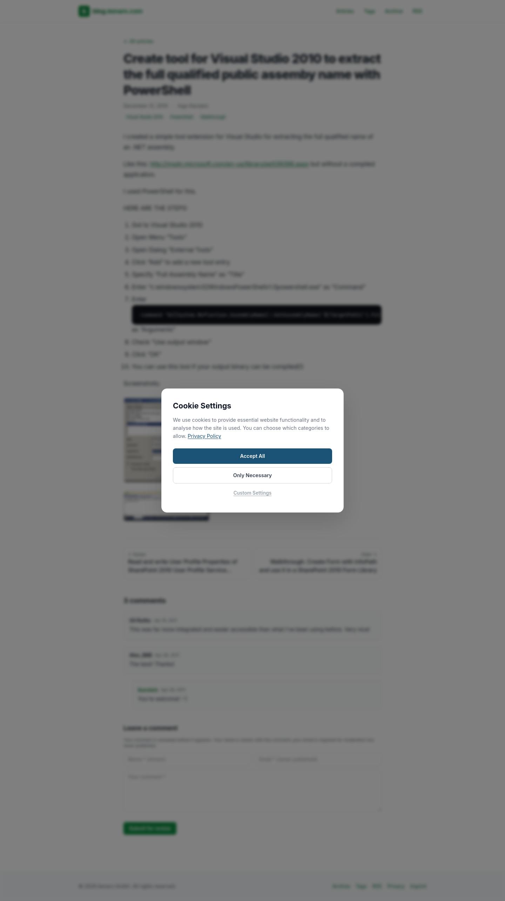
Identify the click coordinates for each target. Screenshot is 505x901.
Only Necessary (252, 475)
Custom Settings (253, 493)
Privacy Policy (204, 436)
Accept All (252, 456)
